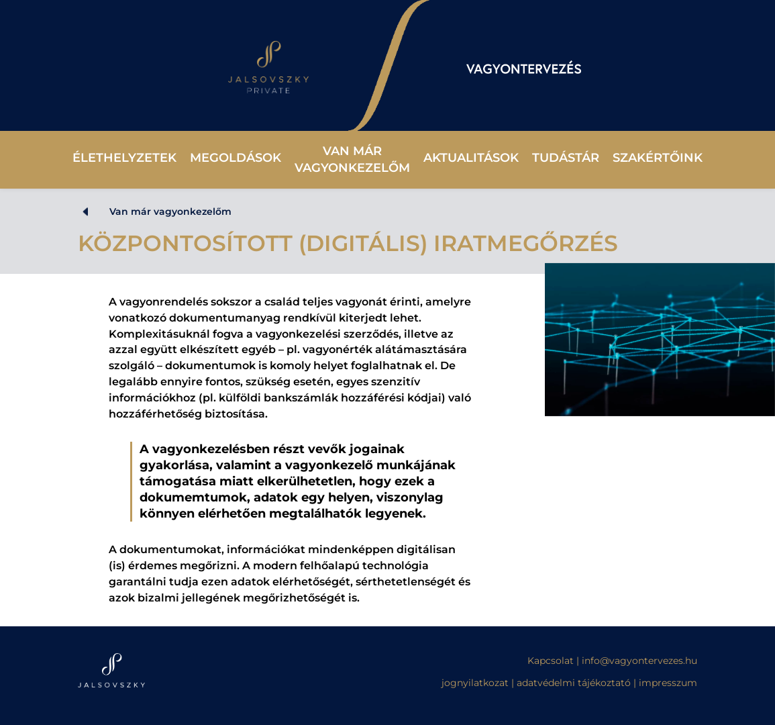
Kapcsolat (551, 661)
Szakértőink (658, 157)
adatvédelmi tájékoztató (574, 683)
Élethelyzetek (124, 157)
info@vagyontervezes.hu (639, 661)
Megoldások (235, 157)
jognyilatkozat (475, 683)
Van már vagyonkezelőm (352, 159)
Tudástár (565, 157)
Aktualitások (471, 157)
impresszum (668, 683)
